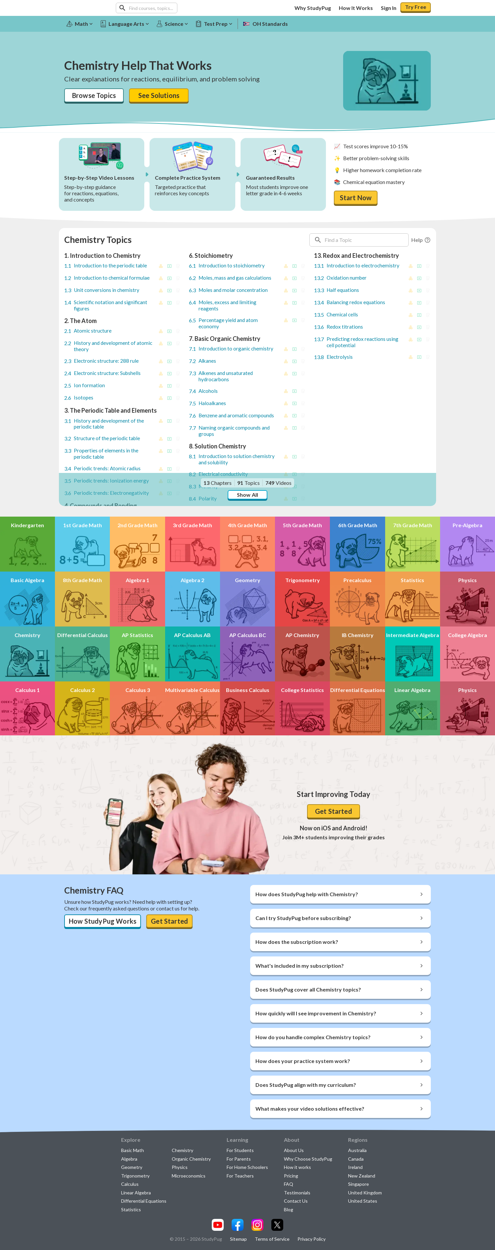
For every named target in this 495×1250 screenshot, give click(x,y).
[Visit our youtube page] (218, 1225)
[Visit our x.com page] (277, 1225)
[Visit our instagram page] (257, 1225)
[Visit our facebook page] (238, 1225)
